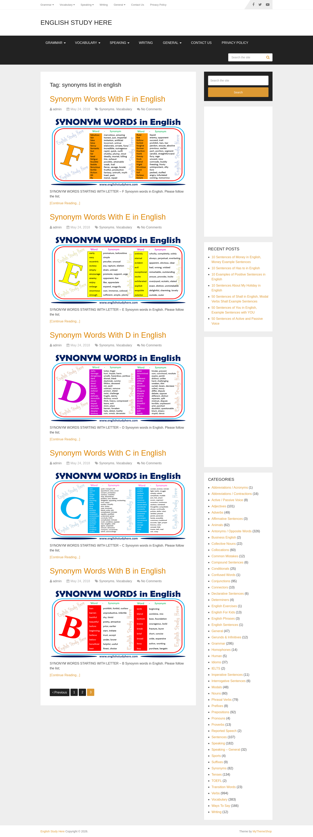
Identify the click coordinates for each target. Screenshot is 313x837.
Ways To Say (220, 805)
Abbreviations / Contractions (231, 493)
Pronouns (218, 718)
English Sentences (224, 624)
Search (268, 57)
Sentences (219, 737)
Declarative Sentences (227, 593)
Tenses (216, 774)
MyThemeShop (262, 831)
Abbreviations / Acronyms (229, 487)
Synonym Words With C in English (108, 453)
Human (216, 656)
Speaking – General (225, 749)
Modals (216, 687)
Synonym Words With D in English (108, 335)
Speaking (86, 4)
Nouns (216, 693)
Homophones (221, 649)
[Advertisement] (238, 170)
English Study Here (76, 22)
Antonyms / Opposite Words (231, 531)
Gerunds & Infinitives (226, 637)
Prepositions (220, 712)
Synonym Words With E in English (108, 217)
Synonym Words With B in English (108, 571)
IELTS (215, 668)
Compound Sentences (227, 562)
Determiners (220, 600)
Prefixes (217, 706)
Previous (59, 692)
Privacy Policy (158, 4)
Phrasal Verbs (221, 699)
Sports (216, 756)
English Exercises (224, 606)
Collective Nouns (223, 543)
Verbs (215, 793)
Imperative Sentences (227, 674)
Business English (223, 537)
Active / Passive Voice (227, 500)
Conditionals (220, 568)
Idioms (216, 662)
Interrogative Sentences (228, 681)
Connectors (219, 587)
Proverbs (217, 724)
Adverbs (217, 512)
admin (57, 109)
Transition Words (223, 787)
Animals (217, 525)
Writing (103, 4)
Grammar (46, 4)
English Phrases (223, 618)
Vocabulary (66, 4)
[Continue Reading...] (65, 203)
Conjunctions (220, 581)
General (118, 4)
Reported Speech (224, 731)
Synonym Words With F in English (107, 99)
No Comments (151, 109)
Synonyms (106, 109)
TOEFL (216, 780)
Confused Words (223, 575)
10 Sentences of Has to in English (235, 268)
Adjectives (218, 506)
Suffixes (217, 762)
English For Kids (223, 612)
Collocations (220, 550)
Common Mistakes (224, 556)
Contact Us (137, 4)
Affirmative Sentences (227, 518)
